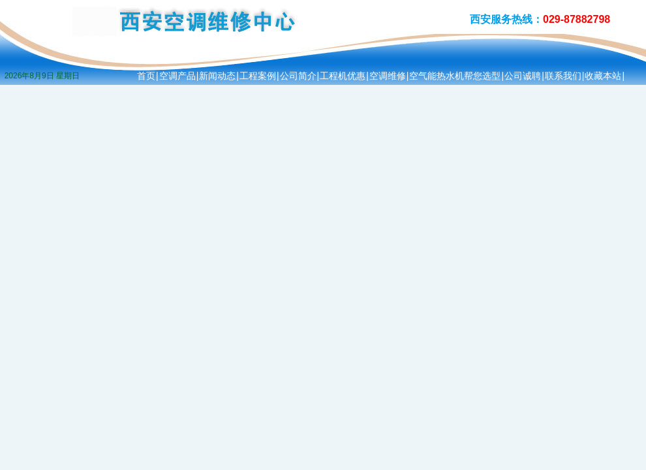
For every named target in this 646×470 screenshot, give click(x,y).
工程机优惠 (342, 75)
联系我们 (563, 75)
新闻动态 (217, 75)
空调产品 (177, 75)
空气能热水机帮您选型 (454, 75)
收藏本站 (603, 75)
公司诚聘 (522, 75)
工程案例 (257, 75)
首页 (146, 75)
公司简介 (298, 75)
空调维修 (387, 75)
